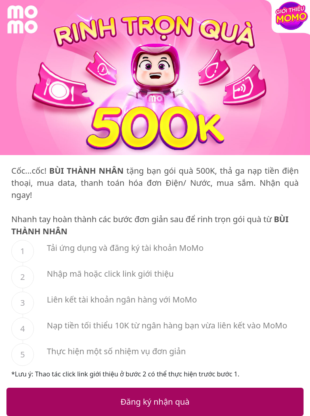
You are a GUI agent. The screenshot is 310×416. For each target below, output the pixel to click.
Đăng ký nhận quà (154, 401)
